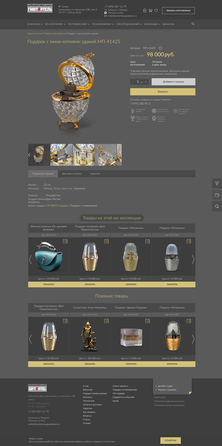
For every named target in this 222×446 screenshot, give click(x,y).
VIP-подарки (119, 393)
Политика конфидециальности (169, 401)
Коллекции (151, 24)
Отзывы (87, 423)
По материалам (101, 24)
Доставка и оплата (72, 174)
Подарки (48, 34)
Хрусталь (67, 188)
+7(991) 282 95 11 (140, 104)
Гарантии (95, 174)
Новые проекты (120, 386)
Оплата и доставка (92, 404)
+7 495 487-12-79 (38, 411)
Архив (116, 401)
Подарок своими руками (95, 393)
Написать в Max (115, 13)
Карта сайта (160, 397)
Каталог (39, 34)
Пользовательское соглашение (169, 405)
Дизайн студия (165, 386)
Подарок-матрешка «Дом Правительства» (90, 228)
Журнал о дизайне (167, 389)
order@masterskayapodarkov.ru (122, 16)
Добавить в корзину (173, 82)
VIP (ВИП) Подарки (57, 205)
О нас (86, 386)
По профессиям (77, 24)
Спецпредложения (127, 24)
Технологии (88, 401)
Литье (56, 188)
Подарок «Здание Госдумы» (131, 307)
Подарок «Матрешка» (131, 228)
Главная (30, 34)
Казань (65, 7)
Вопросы (87, 416)
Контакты (87, 397)
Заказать (163, 91)
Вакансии (168, 24)
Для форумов (60, 34)
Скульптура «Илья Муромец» (90, 307)
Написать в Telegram (118, 10)
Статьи (86, 419)
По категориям (54, 24)
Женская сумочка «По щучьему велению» (49, 228)
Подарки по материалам (125, 389)
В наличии (33, 24)
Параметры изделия (43, 174)
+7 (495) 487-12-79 (115, 6)
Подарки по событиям (124, 397)
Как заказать (89, 412)
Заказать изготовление (178, 10)
